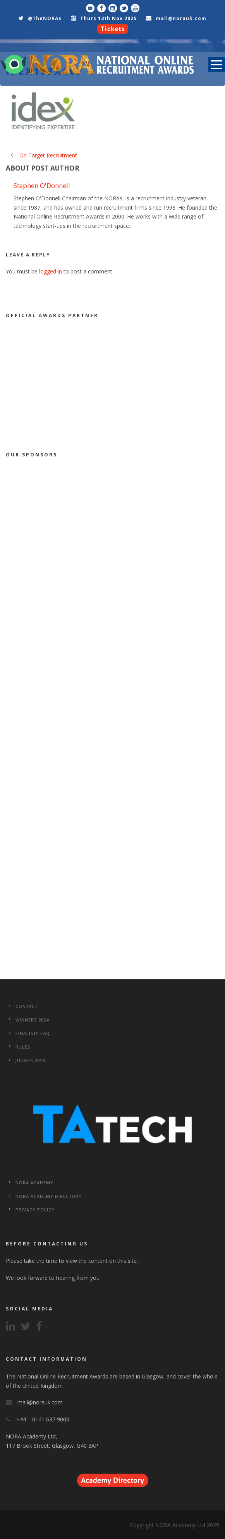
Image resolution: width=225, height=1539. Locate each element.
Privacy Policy (35, 1210)
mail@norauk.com (181, 18)
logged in (50, 271)
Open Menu (216, 64)
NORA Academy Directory (48, 1196)
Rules (22, 1047)
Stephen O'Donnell (42, 185)
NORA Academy (34, 1182)
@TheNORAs (45, 18)
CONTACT (26, 1006)
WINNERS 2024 (32, 1020)
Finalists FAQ (32, 1033)
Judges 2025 (30, 1060)
